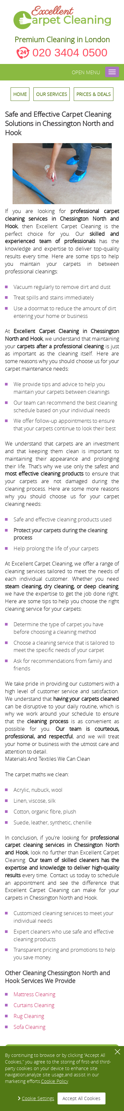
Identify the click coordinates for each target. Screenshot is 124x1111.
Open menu (86, 72)
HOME (20, 94)
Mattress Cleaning (34, 994)
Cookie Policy (54, 1081)
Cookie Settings (38, 1098)
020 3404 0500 (69, 52)
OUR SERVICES (51, 94)
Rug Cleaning (29, 1016)
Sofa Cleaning (29, 1027)
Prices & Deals (93, 94)
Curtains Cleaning (34, 1005)
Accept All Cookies (81, 1098)
